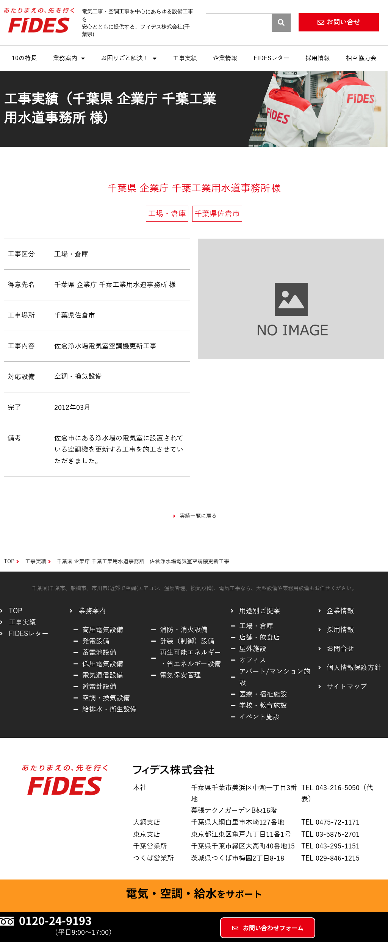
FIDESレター (271, 58)
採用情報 (317, 58)
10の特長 (24, 58)
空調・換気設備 (78, 376)
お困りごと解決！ (128, 58)
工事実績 (185, 58)
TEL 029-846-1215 (330, 858)
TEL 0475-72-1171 (330, 822)
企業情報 (225, 58)
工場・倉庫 (71, 254)
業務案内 (69, 58)
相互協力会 (361, 58)
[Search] (281, 23)
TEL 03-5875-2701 (330, 834)
